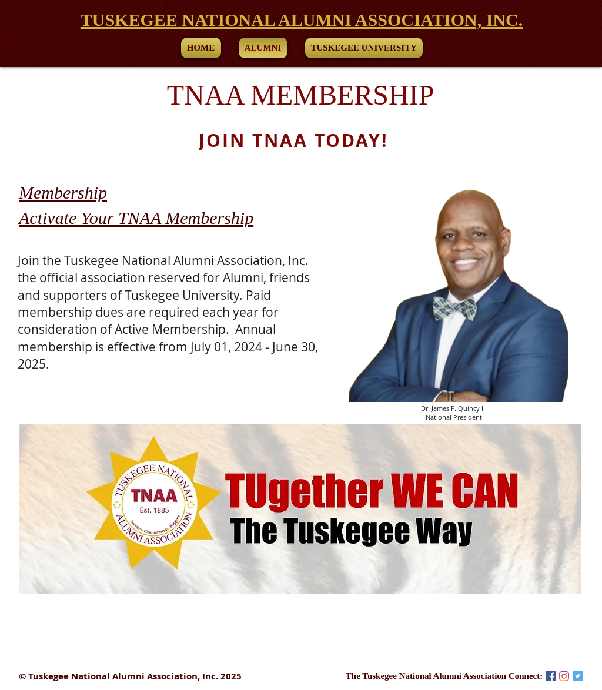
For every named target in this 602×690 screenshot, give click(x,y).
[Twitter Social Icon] (578, 676)
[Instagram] (564, 676)
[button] (364, 48)
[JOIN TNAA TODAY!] (294, 140)
